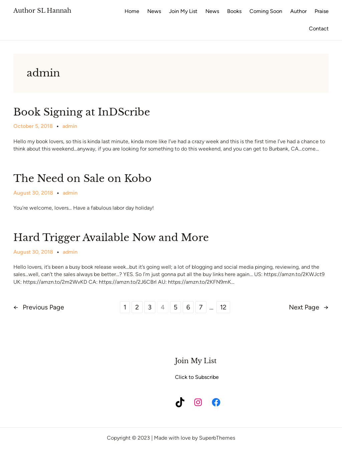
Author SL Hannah (42, 10)
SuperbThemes (217, 438)
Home (132, 11)
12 (223, 307)
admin (69, 126)
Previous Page (38, 307)
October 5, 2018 (33, 126)
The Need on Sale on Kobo (82, 179)
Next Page (309, 307)
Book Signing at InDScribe (81, 112)
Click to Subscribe (197, 377)
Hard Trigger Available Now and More (111, 238)
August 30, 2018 (33, 193)
